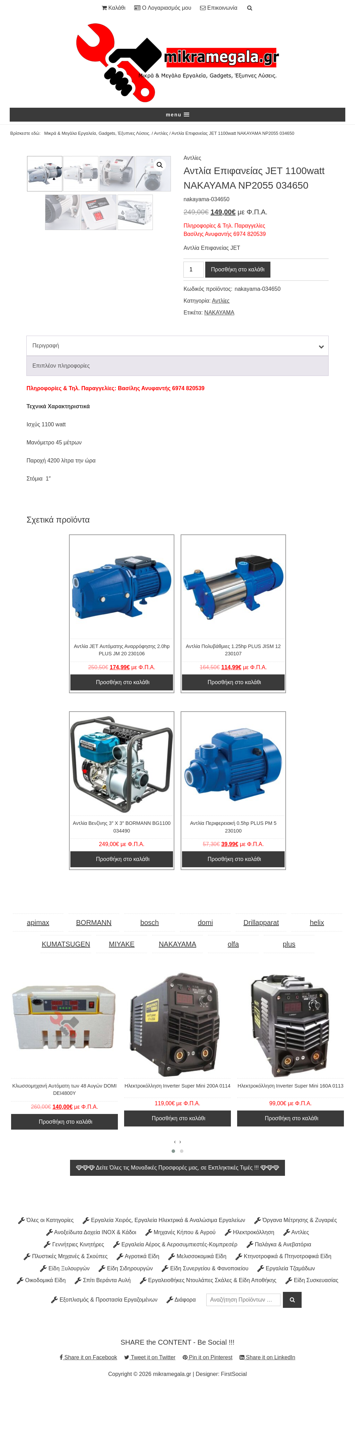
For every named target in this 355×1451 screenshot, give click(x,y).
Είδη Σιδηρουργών (125, 1330)
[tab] (177, 407)
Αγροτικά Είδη (137, 1318)
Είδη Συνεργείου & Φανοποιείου (205, 1330)
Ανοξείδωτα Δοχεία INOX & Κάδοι (91, 1294)
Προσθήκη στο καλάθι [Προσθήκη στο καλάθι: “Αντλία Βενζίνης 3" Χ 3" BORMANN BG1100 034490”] (122, 921)
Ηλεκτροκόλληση (250, 1294)
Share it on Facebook (88, 1419)
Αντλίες (161, 134)
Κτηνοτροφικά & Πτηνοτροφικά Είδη (283, 1318)
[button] (177, 115)
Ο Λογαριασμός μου (162, 8)
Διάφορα (181, 1361)
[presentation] (175, 1203)
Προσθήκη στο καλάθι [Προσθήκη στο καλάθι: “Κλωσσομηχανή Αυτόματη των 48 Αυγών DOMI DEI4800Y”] (65, 1183)
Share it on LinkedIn (267, 1419)
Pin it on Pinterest (208, 1419)
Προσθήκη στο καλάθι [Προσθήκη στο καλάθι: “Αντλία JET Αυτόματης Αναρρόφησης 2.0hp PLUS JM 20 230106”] (122, 744)
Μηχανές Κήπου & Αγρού (180, 1294)
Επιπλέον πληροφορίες (61, 427)
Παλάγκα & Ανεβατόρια (278, 1306)
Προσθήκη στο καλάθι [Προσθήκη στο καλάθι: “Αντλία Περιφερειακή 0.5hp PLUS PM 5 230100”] (234, 921)
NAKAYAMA (219, 313)
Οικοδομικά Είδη (41, 1342)
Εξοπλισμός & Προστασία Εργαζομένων (104, 1361)
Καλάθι (113, 8)
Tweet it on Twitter (149, 1419)
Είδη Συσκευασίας (311, 1342)
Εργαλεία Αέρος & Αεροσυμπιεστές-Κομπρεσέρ (175, 1306)
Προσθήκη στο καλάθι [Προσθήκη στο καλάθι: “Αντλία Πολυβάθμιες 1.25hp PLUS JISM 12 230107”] (234, 744)
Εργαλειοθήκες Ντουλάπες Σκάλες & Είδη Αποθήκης (208, 1342)
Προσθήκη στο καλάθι (238, 270)
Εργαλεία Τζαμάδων (286, 1330)
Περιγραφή (45, 407)
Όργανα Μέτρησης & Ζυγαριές (295, 1282)
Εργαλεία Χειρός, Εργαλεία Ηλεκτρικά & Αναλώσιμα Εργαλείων (164, 1282)
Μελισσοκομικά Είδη (197, 1318)
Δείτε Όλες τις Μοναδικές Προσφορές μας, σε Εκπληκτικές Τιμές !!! (177, 1229)
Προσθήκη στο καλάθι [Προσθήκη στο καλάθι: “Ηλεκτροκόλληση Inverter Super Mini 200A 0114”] (178, 1180)
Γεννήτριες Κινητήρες (74, 1306)
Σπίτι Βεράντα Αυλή (103, 1342)
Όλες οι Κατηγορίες (45, 1282)
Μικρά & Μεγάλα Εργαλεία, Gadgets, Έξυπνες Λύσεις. (97, 134)
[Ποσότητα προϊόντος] (193, 270)
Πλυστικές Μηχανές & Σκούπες (65, 1318)
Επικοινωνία (218, 8)
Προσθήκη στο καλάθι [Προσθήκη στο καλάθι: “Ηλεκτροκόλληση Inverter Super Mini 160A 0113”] (291, 1180)
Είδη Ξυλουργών (64, 1330)
